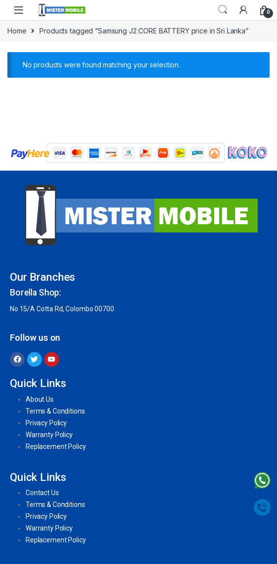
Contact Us (42, 493)
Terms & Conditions (55, 411)
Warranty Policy (49, 435)
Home (16, 31)
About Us (40, 399)
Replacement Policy (56, 446)
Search (222, 9)
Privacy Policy (46, 423)
